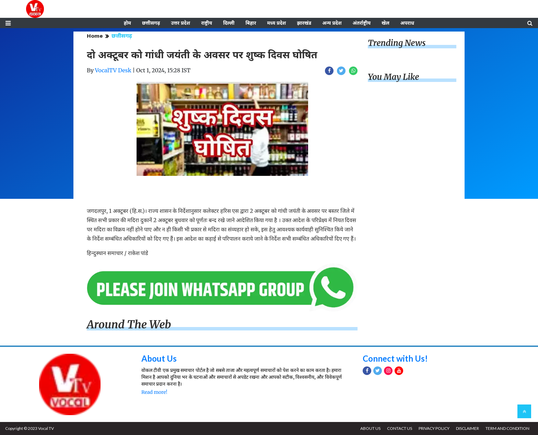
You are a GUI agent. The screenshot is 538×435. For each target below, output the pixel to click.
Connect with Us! (395, 358)
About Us (159, 358)
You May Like (393, 77)
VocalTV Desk (113, 70)
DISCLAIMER (467, 428)
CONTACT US (399, 428)
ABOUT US (370, 428)
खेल (385, 23)
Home (95, 36)
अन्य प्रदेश (331, 23)
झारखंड (304, 23)
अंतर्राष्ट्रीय (362, 23)
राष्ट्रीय (206, 23)
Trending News (396, 43)
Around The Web (129, 324)
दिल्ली (228, 23)
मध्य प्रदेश (276, 23)
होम (127, 23)
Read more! (154, 392)
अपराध (407, 23)
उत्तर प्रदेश (180, 23)
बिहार (250, 23)
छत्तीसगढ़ (151, 23)
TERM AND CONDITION (507, 428)
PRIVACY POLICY (434, 428)
